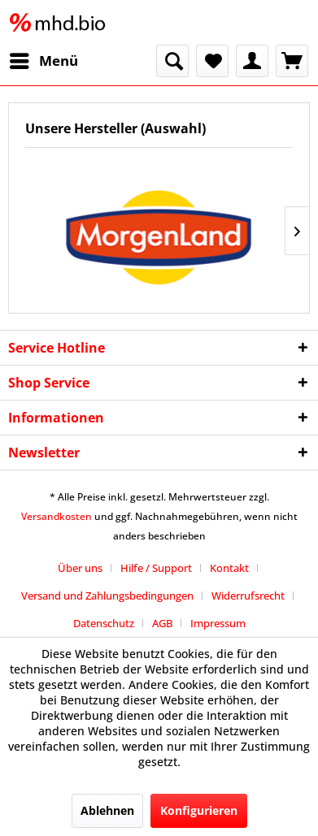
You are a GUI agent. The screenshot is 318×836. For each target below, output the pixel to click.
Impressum (218, 623)
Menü (44, 59)
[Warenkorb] (292, 61)
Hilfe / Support (156, 568)
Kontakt (229, 568)
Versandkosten (56, 516)
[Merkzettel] (212, 61)
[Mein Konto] (252, 61)
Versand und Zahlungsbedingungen (107, 595)
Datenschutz (103, 623)
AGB (162, 623)
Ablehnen (107, 810)
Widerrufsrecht (248, 595)
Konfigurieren (198, 810)
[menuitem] (43, 61)
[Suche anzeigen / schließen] (172, 61)
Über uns (80, 568)
